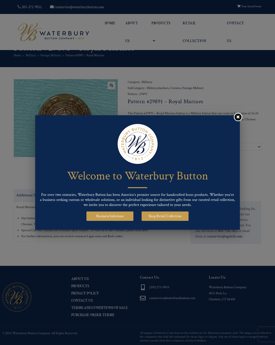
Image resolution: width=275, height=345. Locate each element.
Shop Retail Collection (165, 216)
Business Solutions (110, 216)
